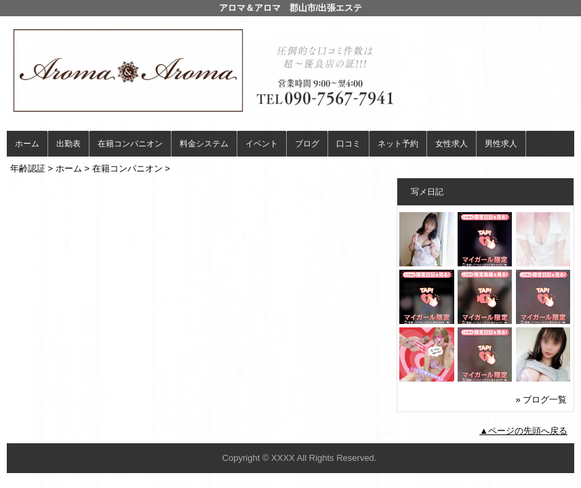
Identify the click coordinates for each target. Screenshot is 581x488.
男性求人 (501, 143)
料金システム (204, 143)
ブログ (307, 143)
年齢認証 (27, 168)
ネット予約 (398, 143)
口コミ (348, 143)
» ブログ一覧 (541, 399)
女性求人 (451, 143)
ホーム (27, 143)
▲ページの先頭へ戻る (523, 431)
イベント (261, 143)
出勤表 (68, 143)
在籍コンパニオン (130, 143)
